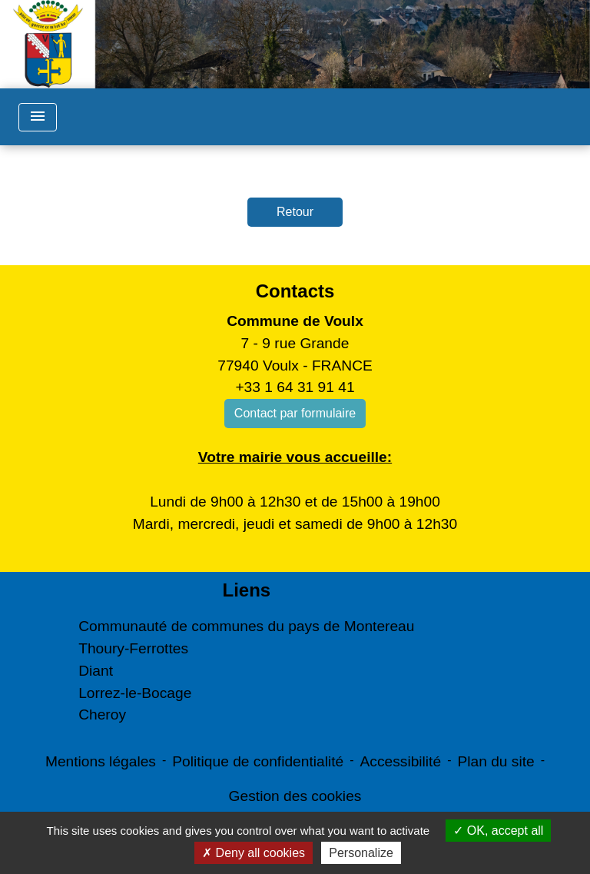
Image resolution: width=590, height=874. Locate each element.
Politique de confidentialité (257, 761)
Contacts (295, 291)
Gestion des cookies (295, 796)
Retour (295, 211)
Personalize (361, 852)
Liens (246, 590)
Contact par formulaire (295, 413)
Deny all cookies (253, 852)
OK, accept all (498, 830)
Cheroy (102, 714)
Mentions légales (100, 761)
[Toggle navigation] (37, 117)
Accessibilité (401, 761)
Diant (95, 671)
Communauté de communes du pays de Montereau (246, 626)
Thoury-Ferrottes (133, 648)
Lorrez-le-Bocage (134, 693)
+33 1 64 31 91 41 (294, 387)
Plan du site (495, 761)
